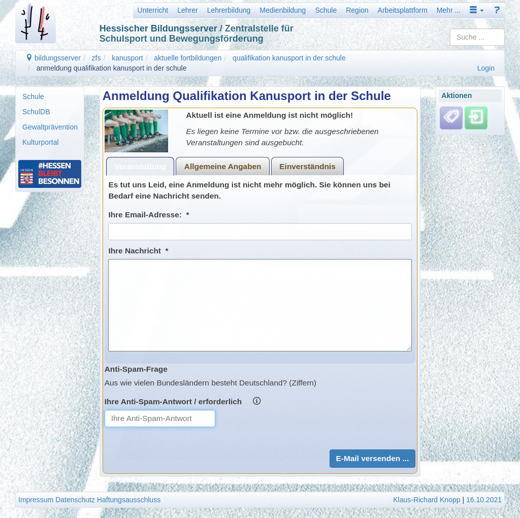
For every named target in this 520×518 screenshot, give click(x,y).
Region (357, 10)
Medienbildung (282, 10)
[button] (477, 10)
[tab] (140, 166)
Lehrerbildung (229, 10)
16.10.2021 (484, 500)
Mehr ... (449, 10)
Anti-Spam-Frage (136, 369)
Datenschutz (75, 500)
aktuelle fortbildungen (187, 58)
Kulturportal (40, 142)
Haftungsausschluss (128, 500)
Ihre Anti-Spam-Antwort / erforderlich (183, 401)
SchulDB (36, 112)
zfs (96, 58)
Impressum (35, 500)
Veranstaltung (140, 166)
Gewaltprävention (50, 127)
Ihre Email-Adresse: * (148, 214)
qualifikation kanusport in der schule (289, 58)
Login (486, 68)
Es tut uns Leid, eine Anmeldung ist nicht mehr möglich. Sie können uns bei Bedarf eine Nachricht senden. (249, 190)
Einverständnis (307, 166)
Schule (326, 10)
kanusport (127, 58)
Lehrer (187, 10)
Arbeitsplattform (403, 10)
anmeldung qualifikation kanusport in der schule (112, 68)
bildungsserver (53, 58)
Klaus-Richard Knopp (426, 500)
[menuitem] (49, 96)
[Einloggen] (476, 117)
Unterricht (153, 10)
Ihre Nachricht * (138, 250)
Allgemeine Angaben (223, 166)
